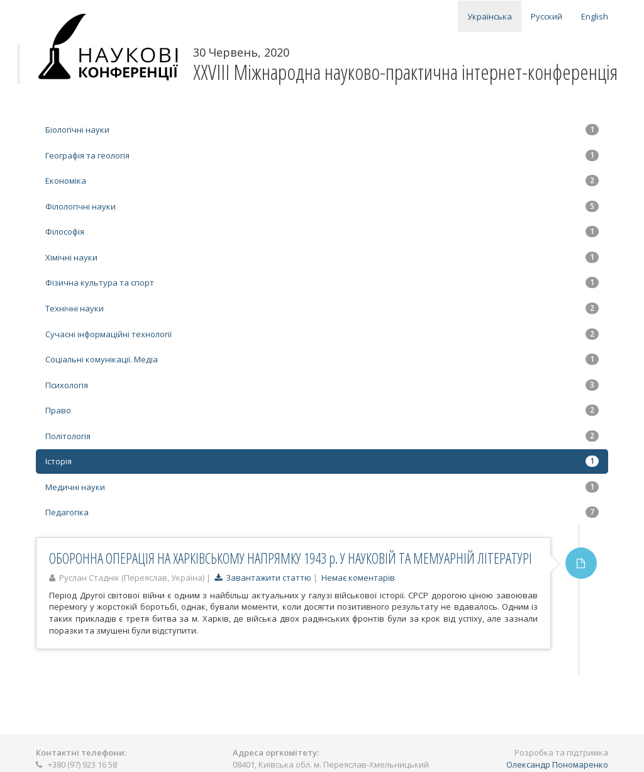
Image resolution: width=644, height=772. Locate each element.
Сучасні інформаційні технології (322, 334)
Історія (322, 461)
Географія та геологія (322, 155)
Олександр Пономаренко (557, 764)
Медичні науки (322, 487)
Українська (489, 16)
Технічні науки (322, 308)
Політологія (322, 436)
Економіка (322, 180)
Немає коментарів (358, 577)
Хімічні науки (322, 257)
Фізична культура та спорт (322, 282)
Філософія (322, 231)
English (594, 16)
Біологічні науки (322, 129)
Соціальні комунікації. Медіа (322, 359)
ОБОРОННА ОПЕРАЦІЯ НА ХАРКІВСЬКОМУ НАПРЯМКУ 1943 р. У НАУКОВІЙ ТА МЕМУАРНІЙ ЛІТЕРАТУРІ (290, 558)
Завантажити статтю (262, 577)
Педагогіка (322, 512)
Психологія (322, 385)
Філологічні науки (322, 206)
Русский (546, 16)
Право (322, 410)
